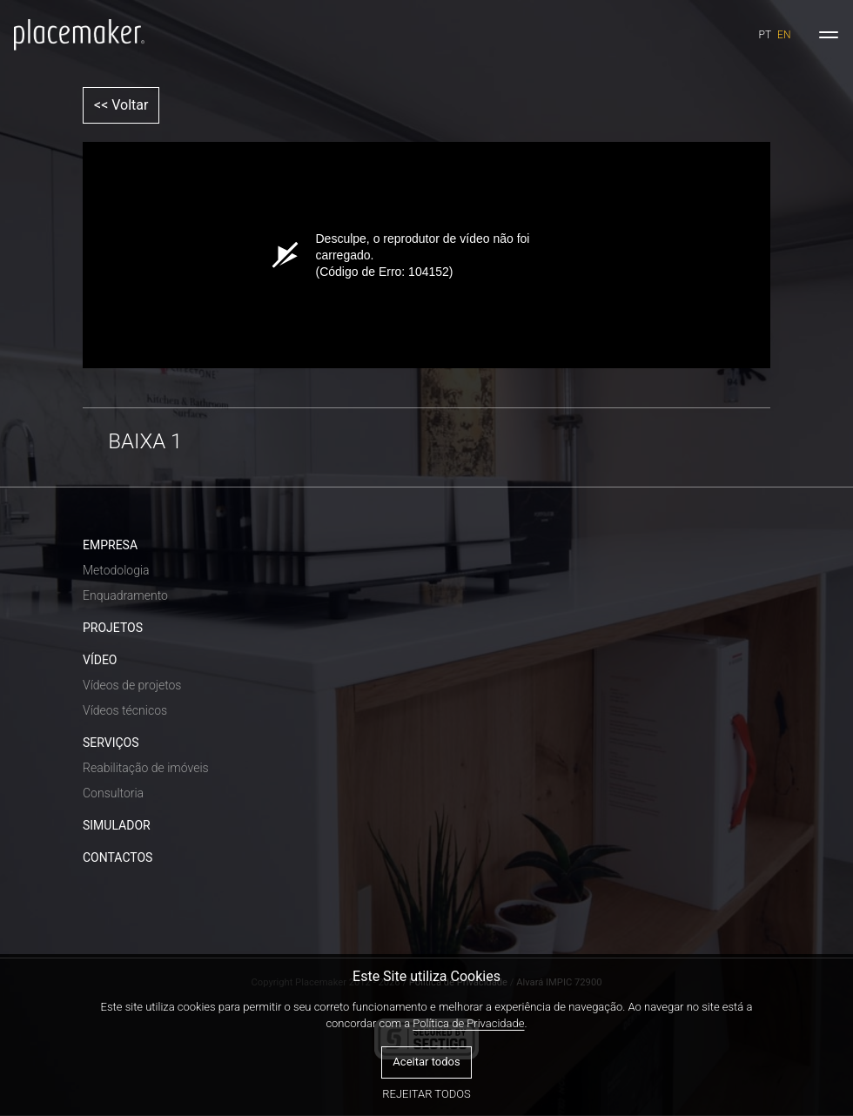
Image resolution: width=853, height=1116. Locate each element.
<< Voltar (121, 105)
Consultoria (113, 793)
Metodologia (116, 570)
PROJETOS (113, 628)
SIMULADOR (117, 825)
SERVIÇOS (111, 743)
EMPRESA (110, 545)
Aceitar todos (426, 1061)
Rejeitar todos (426, 1093)
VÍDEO (100, 660)
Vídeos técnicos (125, 710)
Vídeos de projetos (132, 685)
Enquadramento (125, 595)
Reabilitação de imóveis (146, 768)
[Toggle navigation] (828, 34)
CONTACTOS (117, 857)
